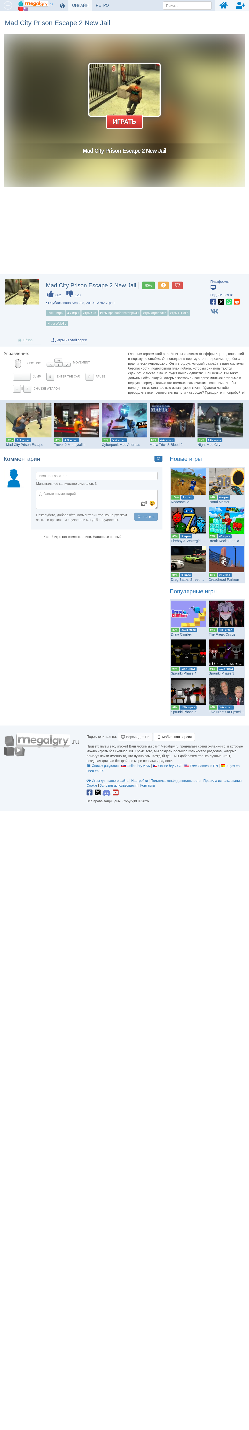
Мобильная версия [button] (174, 737)
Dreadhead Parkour (224, 579)
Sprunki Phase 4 (184, 673)
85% (148, 285)
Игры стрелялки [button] (154, 313)
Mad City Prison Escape (24, 445)
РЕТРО (104, 5)
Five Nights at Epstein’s (227, 712)
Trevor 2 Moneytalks (69, 445)
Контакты (147, 785)
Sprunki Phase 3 (221, 673)
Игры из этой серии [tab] (69, 340)
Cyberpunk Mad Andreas (121, 445)
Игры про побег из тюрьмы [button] (119, 313)
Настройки (140, 781)
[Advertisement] (124, 235)
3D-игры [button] (73, 313)
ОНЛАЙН (82, 5)
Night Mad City (209, 445)
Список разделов (103, 766)
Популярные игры (194, 591)
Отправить (146, 517)
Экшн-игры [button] (55, 313)
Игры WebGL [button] (56, 323)
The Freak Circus (222, 634)
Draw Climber (181, 634)
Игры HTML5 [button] (179, 313)
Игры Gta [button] (89, 313)
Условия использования (118, 785)
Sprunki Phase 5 (184, 712)
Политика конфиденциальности (176, 781)
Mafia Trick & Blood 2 (166, 445)
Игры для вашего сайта (108, 781)
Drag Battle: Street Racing (191, 579)
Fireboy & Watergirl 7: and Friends (197, 541)
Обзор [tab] (25, 340)
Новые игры (186, 459)
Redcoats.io (180, 502)
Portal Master (219, 502)
